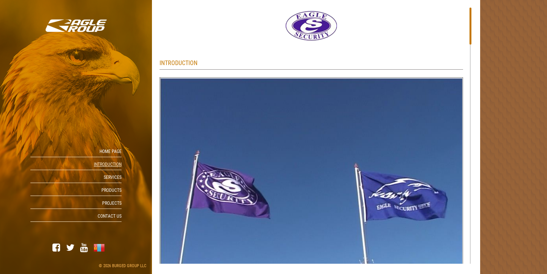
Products (111, 190)
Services (113, 177)
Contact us (110, 216)
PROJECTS (112, 203)
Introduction (108, 164)
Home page (111, 151)
